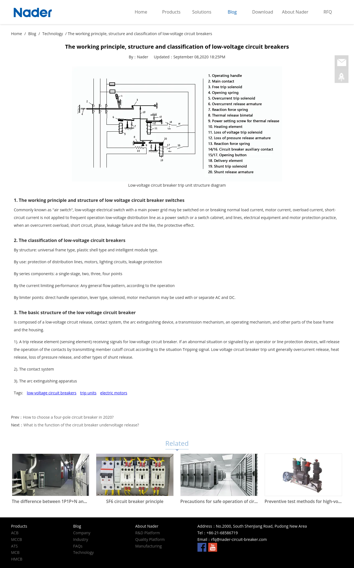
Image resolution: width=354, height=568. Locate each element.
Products (171, 12)
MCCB (16, 539)
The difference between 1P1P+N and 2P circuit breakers (69, 501)
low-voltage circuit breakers (51, 392)
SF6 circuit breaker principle (134, 501)
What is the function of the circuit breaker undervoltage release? (81, 425)
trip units (88, 392)
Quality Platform (150, 539)
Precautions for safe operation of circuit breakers (230, 501)
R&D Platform (147, 532)
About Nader (295, 12)
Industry (80, 539)
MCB (15, 552)
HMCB (16, 559)
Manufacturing (148, 546)
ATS (14, 546)
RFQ (328, 12)
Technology (52, 33)
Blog (232, 12)
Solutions (201, 12)
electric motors (113, 392)
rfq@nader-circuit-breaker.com (239, 539)
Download (262, 12)
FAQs (78, 546)
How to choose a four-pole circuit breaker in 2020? (68, 417)
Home (141, 12)
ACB (15, 532)
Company (81, 532)
